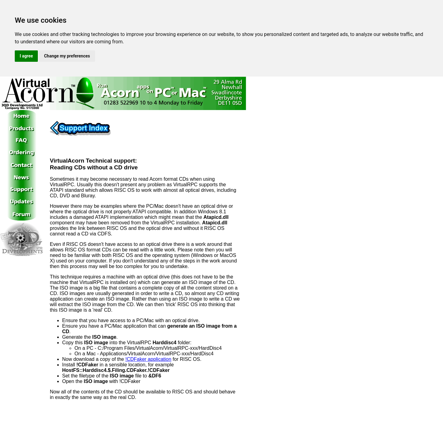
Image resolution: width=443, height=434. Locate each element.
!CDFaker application (148, 359)
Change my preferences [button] (67, 55)
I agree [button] (26, 55)
